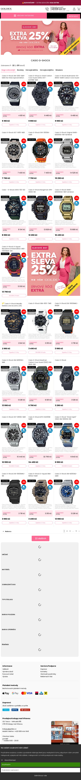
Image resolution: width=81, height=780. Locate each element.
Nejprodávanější (8, 70)
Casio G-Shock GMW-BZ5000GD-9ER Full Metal (64, 191)
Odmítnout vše (40, 775)
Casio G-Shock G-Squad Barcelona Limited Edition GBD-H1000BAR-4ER (13, 249)
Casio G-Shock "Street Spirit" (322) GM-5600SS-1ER (65, 418)
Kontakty (43, 671)
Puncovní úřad (7, 674)
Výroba (5, 676)
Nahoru (7, 531)
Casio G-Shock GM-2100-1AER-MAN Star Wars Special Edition (13, 77)
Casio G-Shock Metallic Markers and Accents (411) (12, 304)
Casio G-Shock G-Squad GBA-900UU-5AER (39, 475)
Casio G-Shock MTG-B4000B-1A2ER (39, 418)
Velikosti (5, 669)
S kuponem (6, 115)
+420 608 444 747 (58, 9)
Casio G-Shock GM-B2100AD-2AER (66, 475)
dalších (40, 538)
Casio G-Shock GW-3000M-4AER (39, 134)
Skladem (59, 70)
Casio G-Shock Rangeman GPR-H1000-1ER (40, 191)
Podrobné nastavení (10, 770)
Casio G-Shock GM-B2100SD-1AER (13, 361)
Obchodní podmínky (48, 674)
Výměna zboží (7, 671)
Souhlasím (6, 764)
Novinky (20, 70)
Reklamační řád (46, 676)
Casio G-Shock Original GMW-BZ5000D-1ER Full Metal (66, 134)
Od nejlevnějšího (47, 70)
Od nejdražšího (32, 70)
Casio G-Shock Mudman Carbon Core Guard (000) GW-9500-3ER (40, 362)
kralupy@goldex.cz (9, 729)
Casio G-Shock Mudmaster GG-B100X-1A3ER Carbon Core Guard (67, 77)
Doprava (43, 669)
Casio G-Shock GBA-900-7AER (39, 303)
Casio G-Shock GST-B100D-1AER (14, 417)
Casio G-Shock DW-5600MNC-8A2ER (66, 304)
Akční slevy (73, 16)
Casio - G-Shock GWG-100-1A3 (13, 190)
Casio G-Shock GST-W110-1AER (13, 133)
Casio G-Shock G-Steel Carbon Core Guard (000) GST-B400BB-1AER (40, 78)
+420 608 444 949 (21, 731)
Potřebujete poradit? (56, 7)
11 (76, 531)
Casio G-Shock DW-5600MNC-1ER (13, 475)
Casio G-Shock (60, 360)
